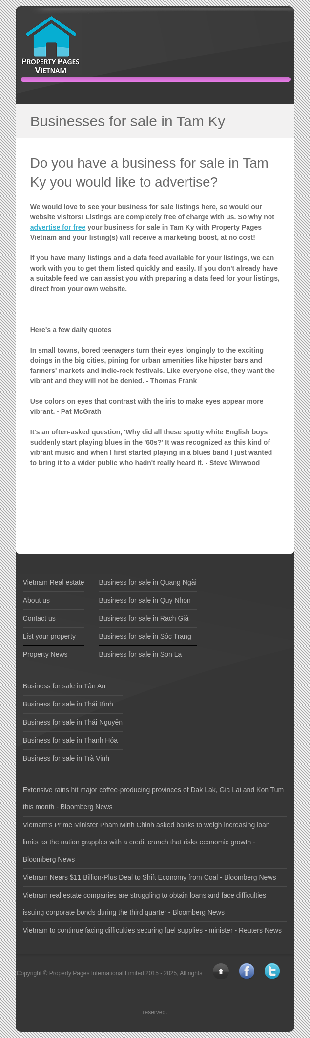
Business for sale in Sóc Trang (145, 636)
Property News (45, 654)
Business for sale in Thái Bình (68, 704)
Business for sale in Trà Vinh (66, 758)
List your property (49, 636)
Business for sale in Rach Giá (144, 618)
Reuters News (260, 930)
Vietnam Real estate (53, 582)
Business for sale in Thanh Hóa (70, 740)
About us (36, 600)
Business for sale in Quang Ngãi (148, 582)
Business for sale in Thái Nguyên (73, 722)
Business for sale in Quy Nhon (145, 600)
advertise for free (58, 227)
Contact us (39, 618)
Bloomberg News (87, 807)
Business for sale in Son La (140, 654)
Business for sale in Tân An (64, 686)
